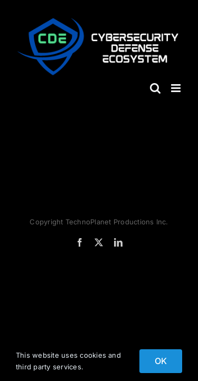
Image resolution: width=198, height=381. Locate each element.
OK (161, 361)
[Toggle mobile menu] (176, 88)
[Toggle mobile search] (155, 88)
